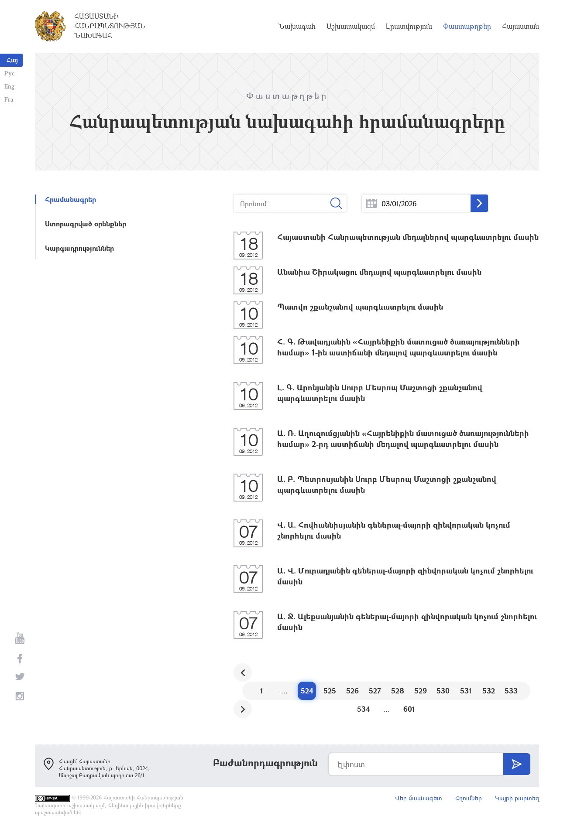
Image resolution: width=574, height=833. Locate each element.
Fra (9, 99)
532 (488, 690)
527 (375, 690)
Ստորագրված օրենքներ (85, 223)
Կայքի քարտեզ (517, 798)
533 (511, 690)
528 (397, 690)
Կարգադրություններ (79, 248)
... (371, 203)
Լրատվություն (409, 26)
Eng (9, 86)
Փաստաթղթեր (467, 26)
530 (443, 690)
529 (420, 690)
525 (329, 690)
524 (307, 690)
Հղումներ (468, 798)
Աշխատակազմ (351, 26)
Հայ (12, 60)
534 (363, 709)
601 (409, 709)
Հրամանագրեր (70, 199)
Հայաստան (520, 26)
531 (466, 690)
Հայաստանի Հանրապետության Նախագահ (109, 25)
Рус (9, 73)
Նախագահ (297, 26)
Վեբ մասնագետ (418, 798)
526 (352, 690)
